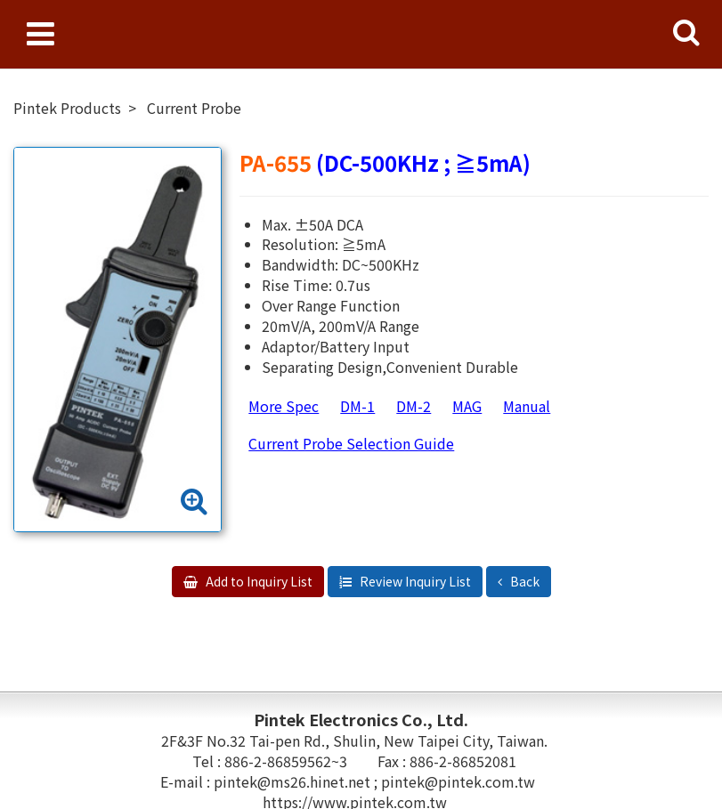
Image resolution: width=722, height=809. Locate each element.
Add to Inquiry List (257, 581)
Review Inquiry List (414, 581)
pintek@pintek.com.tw (458, 781)
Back (523, 581)
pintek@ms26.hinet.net (294, 781)
